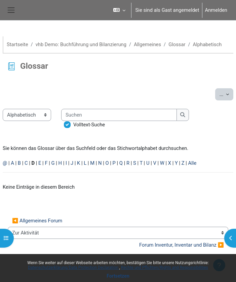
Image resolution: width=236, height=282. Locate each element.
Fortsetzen (118, 276)
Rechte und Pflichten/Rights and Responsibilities (164, 267)
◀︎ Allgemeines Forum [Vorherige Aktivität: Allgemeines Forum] (37, 221)
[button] (119, 10)
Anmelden (216, 10)
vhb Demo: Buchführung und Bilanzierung (81, 44)
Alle (192, 163)
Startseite (17, 44)
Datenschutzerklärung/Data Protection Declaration (73, 267)
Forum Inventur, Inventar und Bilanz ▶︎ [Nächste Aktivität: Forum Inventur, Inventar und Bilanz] (181, 245)
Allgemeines (147, 44)
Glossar (176, 44)
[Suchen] (119, 115)
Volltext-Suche (89, 125)
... (226, 93)
